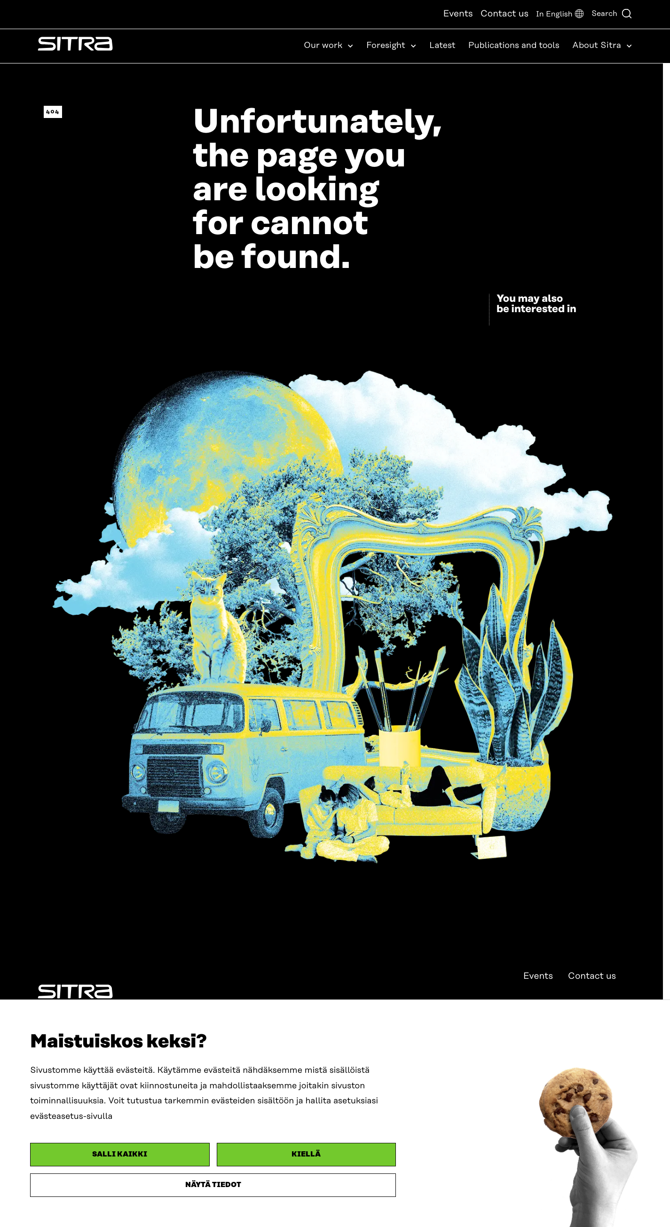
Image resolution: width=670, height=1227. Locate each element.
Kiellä (306, 1154)
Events (458, 14)
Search (611, 13)
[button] (560, 14)
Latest (442, 45)
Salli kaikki (119, 1154)
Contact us (504, 14)
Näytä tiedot (213, 1185)
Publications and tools (514, 45)
